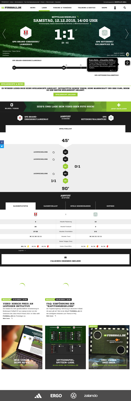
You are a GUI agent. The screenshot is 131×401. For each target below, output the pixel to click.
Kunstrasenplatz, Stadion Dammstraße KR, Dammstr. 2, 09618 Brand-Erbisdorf (65, 24)
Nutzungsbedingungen (27, 396)
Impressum (4, 396)
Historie (110, 206)
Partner (43, 2)
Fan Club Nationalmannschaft (31, 2)
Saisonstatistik (20, 206)
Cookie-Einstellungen (61, 396)
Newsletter (58, 2)
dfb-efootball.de (19, 2)
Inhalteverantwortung (49, 396)
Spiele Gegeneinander (80, 206)
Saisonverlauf (51, 206)
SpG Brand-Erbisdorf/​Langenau (25, 43)
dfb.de (11, 2)
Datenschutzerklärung (14, 396)
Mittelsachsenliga (65, 17)
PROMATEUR (5, 2)
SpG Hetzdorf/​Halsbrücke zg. (104, 43)
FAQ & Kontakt (50, 2)
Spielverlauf (65, 128)
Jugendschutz (38, 396)
